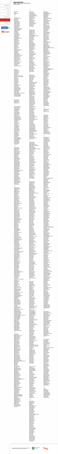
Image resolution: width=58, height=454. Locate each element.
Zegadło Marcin (31, 418)
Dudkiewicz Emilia (32, 58)
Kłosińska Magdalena (47, 199)
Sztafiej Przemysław (17, 302)
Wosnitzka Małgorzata (17, 389)
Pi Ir (29, 309)
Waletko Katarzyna (17, 336)
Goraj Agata (31, 105)
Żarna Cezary (31, 435)
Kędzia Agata (46, 180)
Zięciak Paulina (31, 425)
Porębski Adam (31, 344)
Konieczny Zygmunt (47, 215)
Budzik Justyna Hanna (47, 95)
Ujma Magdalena (46, 390)
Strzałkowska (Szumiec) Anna (18, 271)
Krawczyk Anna (46, 263)
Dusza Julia (31, 60)
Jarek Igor (30, 155)
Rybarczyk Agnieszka (47, 377)
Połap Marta (31, 335)
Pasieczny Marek (31, 296)
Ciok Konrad (16, 41)
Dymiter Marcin (31, 66)
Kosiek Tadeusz (46, 231)
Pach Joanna (31, 282)
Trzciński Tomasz (31, 392)
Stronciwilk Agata (16, 267)
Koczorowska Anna (46, 209)
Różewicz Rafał (46, 366)
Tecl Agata (30, 372)
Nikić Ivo (45, 326)
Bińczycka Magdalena (47, 56)
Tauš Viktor (31, 371)
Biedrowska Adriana (47, 46)
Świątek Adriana (16, 326)
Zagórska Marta (31, 403)
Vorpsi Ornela (46, 396)
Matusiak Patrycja (32, 218)
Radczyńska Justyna (47, 342)
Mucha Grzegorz (31, 268)
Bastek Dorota (46, 30)
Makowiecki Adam (32, 192)
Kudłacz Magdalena (47, 289)
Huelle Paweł (46, 130)
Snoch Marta (16, 231)
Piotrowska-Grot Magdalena (33, 319)
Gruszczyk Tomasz (32, 127)
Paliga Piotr (31, 286)
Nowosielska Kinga (46, 335)
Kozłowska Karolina (47, 260)
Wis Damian (16, 367)
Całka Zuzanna (16, 17)
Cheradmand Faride (17, 25)
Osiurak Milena (16, 176)
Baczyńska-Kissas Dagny (47, 13)
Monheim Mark (31, 256)
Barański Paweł (46, 22)
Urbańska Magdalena (47, 395)
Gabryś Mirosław (31, 75)
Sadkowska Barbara (17, 188)
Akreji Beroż (31, 19)
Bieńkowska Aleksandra (47, 53)
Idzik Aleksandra (16, 99)
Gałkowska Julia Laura (32, 83)
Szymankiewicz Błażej (17, 311)
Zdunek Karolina (31, 416)
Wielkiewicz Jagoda (17, 356)
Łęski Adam (16, 136)
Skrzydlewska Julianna (17, 219)
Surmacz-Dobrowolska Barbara (19, 279)
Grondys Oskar (31, 122)
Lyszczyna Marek (16, 132)
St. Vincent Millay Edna (17, 252)
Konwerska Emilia (46, 217)
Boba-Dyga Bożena (47, 65)
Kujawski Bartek (46, 292)
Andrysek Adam (31, 21)
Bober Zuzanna (46, 66)
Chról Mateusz (16, 32)
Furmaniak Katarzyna (17, 94)
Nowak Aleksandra (46, 331)
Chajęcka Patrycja (17, 23)
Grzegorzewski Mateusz (33, 131)
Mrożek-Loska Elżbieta (32, 264)
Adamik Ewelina (31, 16)
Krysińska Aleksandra (47, 272)
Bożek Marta (45, 78)
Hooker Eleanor (46, 125)
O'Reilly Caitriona (16, 149)
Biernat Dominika (46, 54)
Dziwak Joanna (31, 71)
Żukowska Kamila (32, 440)
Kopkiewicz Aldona (46, 221)
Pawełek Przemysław (32, 298)
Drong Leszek (31, 52)
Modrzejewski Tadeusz (32, 254)
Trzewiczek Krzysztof (32, 393)
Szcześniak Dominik (17, 290)
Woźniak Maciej (16, 390)
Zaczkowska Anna (32, 401)
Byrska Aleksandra (46, 105)
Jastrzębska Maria (32, 159)
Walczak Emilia (16, 334)
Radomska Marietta (47, 343)
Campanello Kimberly (17, 18)
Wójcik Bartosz (16, 392)
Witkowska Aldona (17, 373)
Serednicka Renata (17, 198)
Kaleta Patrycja (46, 143)
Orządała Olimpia (16, 173)
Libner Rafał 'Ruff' (16, 121)
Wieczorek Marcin (17, 354)
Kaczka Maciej (46, 138)
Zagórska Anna (31, 402)
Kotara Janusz (46, 242)
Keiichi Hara (45, 176)
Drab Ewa (30, 50)
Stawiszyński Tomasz (17, 260)
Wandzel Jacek (16, 339)
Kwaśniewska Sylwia (47, 304)
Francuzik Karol (16, 85)
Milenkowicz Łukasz (32, 244)
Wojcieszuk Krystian (17, 379)
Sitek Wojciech (16, 207)
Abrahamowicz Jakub (32, 13)
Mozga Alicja (31, 261)
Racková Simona (46, 340)
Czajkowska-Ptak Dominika (18, 55)
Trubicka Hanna (31, 389)
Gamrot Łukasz (31, 84)
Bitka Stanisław (46, 58)
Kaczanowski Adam (47, 137)
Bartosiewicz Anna (46, 28)
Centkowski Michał (17, 21)
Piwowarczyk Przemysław (33, 324)
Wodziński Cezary (17, 375)
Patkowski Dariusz (32, 297)
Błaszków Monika (46, 63)
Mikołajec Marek (31, 241)
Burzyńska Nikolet (46, 103)
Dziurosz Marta (31, 70)
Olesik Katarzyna (16, 161)
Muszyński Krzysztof (32, 275)
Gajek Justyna (31, 79)
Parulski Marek (31, 295)
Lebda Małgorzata (17, 109)
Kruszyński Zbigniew (47, 270)
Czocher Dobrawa (17, 62)
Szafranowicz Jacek (17, 284)
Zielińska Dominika (32, 420)
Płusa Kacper (31, 328)
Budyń (15, 14)
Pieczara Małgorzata (32, 311)
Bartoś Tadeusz (46, 29)
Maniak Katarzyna (32, 202)
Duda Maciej (31, 56)
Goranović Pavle (31, 106)
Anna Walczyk (16, 13)
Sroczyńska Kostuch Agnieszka (19, 251)
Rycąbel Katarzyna (46, 379)
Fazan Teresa (16, 71)
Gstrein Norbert (31, 134)
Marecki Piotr (31, 209)
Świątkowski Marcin (17, 327)
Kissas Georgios (46, 187)
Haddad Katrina (46, 115)
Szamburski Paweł (17, 286)
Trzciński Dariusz (31, 391)
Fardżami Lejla (16, 70)
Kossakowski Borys (46, 233)
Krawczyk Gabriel (46, 265)
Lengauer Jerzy (16, 114)
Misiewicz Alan (31, 247)
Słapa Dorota (16, 224)
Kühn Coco (45, 290)
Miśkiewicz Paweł (32, 250)
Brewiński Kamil (46, 84)
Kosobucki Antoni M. (47, 232)
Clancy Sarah (16, 44)
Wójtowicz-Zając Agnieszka (18, 395)
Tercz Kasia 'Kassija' (32, 374)
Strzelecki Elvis (16, 274)
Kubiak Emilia (46, 282)
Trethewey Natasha (32, 387)
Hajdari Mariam (46, 116)
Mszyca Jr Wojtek (32, 266)
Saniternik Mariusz (17, 193)
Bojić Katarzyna (46, 71)
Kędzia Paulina (46, 181)
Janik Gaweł (31, 153)
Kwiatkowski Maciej (46, 305)
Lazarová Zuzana (16, 108)
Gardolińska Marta (32, 86)
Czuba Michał (16, 64)
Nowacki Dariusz (46, 330)
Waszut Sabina (16, 343)
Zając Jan (30, 404)
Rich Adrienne (46, 357)
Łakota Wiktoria (16, 134)
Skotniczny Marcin (17, 214)
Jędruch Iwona (31, 168)
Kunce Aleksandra (46, 296)
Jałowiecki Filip (31, 150)
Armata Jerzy (31, 25)
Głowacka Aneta (31, 97)
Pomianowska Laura (32, 337)
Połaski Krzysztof (31, 336)
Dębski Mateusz (31, 46)
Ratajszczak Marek (46, 349)
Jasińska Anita (31, 157)
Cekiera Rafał (16, 20)
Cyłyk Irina (15, 48)
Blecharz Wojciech (46, 60)
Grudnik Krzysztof (32, 124)
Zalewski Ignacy (31, 406)
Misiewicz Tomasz (32, 248)
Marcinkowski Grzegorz (32, 207)
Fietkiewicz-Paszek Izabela (18, 75)
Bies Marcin (45, 55)
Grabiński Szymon (32, 118)
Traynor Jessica (31, 385)
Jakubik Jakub (31, 146)
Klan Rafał (45, 192)
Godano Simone (31, 98)
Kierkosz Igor (46, 183)
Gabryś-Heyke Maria (32, 76)
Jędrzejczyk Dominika (32, 169)
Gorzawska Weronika (32, 108)
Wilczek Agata (16, 361)
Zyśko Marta (31, 432)
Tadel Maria (31, 367)
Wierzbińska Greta (17, 359)
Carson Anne (16, 19)
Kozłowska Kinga (46, 259)
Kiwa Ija (45, 188)
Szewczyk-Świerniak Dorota (18, 295)
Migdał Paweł (31, 239)
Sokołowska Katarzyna (17, 237)
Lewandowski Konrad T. (17, 119)
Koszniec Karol (46, 239)
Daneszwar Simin (32, 30)
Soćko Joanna (16, 235)
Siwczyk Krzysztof (17, 209)
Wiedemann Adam (17, 355)
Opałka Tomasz (16, 169)
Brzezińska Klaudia (46, 92)
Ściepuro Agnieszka (17, 318)
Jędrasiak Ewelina (32, 167)
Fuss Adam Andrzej (17, 96)
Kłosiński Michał (46, 200)
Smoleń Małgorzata (17, 229)
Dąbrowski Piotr (31, 37)
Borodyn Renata (46, 74)
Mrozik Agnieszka (32, 263)
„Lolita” (15, 12)
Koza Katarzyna (46, 251)
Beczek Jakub (46, 36)
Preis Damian (31, 346)
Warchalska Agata (17, 342)
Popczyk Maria (31, 339)
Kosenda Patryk (46, 230)
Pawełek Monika (31, 299)
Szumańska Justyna (17, 306)
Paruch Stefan (31, 294)
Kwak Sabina (46, 303)
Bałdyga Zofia (46, 16)
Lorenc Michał (16, 127)
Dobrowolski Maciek (32, 47)
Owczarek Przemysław (17, 181)
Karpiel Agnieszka (46, 163)
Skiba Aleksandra (16, 212)
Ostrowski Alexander (17, 179)
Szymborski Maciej (17, 315)
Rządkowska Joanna (47, 383)
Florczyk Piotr (16, 79)
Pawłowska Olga (31, 306)
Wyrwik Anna (16, 403)
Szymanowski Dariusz (17, 313)
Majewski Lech (31, 190)
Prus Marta (31, 349)
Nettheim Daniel (46, 319)
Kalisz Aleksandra (46, 146)
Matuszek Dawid (31, 219)
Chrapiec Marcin (16, 30)
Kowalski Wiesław (46, 247)
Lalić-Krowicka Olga (17, 107)
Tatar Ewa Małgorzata (32, 370)
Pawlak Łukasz (31, 300)
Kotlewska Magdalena (47, 243)
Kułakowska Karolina (47, 294)
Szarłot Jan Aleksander (17, 287)
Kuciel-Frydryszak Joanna (48, 287)
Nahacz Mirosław (46, 311)
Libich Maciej (16, 120)
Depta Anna (31, 40)
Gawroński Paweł (32, 88)
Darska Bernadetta (32, 34)
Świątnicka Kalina (16, 328)
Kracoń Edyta (46, 261)
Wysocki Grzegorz (17, 404)
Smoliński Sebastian (17, 230)
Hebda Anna (45, 121)
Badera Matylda (46, 14)
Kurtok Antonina (46, 299)
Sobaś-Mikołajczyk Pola (17, 232)
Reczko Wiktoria (46, 353)
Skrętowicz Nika (16, 217)
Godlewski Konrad (32, 99)
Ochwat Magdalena (17, 153)
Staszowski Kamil (16, 258)
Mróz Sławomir (31, 265)
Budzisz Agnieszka (46, 96)
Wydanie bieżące (16, 4)
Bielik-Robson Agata (47, 52)
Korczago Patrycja (46, 223)
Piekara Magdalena (32, 312)
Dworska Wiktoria (32, 64)
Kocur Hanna (46, 208)
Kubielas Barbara (46, 284)
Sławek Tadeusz (16, 225)
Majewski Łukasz (31, 189)
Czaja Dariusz (16, 51)
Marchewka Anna (31, 205)
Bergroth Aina (46, 41)
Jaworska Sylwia (31, 160)
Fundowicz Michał (17, 93)
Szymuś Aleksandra (17, 317)
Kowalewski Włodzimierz (47, 246)
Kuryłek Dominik (46, 300)
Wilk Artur (15, 365)
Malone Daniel (31, 198)
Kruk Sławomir (46, 268)
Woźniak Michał (16, 391)
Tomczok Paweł (31, 378)
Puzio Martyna (31, 361)
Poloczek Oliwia (31, 333)
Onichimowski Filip (17, 168)
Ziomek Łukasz (31, 427)
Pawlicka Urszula (31, 301)
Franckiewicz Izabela (17, 84)
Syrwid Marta (16, 283)
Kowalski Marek (46, 248)
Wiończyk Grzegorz (17, 366)
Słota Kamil (16, 226)
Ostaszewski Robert (17, 177)
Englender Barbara (46, 109)
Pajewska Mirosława (32, 285)
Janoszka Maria (31, 154)
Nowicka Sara (46, 334)
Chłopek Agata (16, 27)
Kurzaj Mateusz (46, 301)
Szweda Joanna (16, 308)
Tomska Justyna (31, 381)
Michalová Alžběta (32, 233)
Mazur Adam (31, 221)
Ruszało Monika (46, 373)
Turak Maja (31, 394)
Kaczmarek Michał (46, 139)
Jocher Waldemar (32, 172)
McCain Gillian (31, 223)
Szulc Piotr (15, 305)
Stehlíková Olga (16, 262)
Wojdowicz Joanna (17, 382)
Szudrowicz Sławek (17, 304)
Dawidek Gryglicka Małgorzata (34, 35)
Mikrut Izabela (31, 242)
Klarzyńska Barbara (47, 193)
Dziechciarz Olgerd (32, 68)
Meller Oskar (31, 228)
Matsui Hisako (31, 217)
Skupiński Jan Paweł (17, 221)
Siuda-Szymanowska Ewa (18, 208)
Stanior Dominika (16, 255)
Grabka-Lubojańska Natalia (33, 119)
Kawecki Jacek (46, 169)
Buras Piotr (45, 100)
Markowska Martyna (32, 212)
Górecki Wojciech (32, 112)
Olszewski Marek (16, 167)
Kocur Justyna (46, 207)
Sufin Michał (16, 277)
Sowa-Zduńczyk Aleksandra (18, 248)
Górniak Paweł (31, 113)
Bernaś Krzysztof (46, 42)
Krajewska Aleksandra (47, 262)
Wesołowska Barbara (17, 348)
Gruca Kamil (31, 123)
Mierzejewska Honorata (32, 236)
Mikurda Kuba (31, 243)
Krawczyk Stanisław (47, 264)
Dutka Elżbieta (31, 61)
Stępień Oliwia (16, 264)
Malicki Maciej (31, 195)
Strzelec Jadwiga (16, 273)
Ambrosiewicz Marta (32, 20)
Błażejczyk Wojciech (47, 64)
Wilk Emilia (15, 364)
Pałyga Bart (31, 288)
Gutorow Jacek (31, 135)
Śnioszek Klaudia (16, 324)
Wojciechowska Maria (17, 378)
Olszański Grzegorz (17, 162)
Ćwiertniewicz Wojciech (17, 65)
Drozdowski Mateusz (32, 54)
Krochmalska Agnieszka (47, 267)
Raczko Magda (46, 341)
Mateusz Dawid (31, 216)
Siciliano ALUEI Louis (17, 201)
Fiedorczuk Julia (16, 74)
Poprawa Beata (31, 341)
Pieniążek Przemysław (32, 314)
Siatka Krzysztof (16, 200)
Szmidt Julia (16, 298)
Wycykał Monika (16, 402)
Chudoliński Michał (17, 34)
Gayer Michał (31, 89)
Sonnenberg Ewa (16, 243)
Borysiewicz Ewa (46, 76)
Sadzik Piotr (16, 190)
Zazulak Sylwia (31, 413)
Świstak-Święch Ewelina (17, 330)
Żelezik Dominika (31, 437)
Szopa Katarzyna (16, 301)
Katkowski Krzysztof (47, 167)
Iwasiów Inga (16, 102)
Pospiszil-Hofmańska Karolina (33, 345)
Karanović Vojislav (46, 160)
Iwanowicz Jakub (16, 100)
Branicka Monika (46, 82)
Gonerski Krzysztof (32, 103)
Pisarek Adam (31, 320)
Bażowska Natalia (46, 33)
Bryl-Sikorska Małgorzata (47, 91)
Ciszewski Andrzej (17, 43)
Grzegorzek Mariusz (32, 129)
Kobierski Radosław (47, 205)
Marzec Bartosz (31, 213)
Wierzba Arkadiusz (17, 357)
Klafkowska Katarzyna (47, 190)
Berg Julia (45, 40)
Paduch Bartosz (31, 284)
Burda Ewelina (46, 101)
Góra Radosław (31, 111)
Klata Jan (45, 194)
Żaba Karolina (31, 433)
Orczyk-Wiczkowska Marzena (18, 170)
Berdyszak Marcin (46, 39)
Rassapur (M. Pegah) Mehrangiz (49, 347)
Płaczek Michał (31, 325)
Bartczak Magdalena (47, 27)
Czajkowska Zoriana (17, 54)
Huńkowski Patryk (46, 132)
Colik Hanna (16, 46)
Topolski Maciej (31, 383)
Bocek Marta (45, 67)
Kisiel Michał (45, 186)
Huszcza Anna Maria (47, 133)
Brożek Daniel (46, 90)
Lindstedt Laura (16, 122)
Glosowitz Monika (32, 96)
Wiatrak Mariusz (16, 351)
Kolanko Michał (46, 210)
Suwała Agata (16, 282)
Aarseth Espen (31, 11)
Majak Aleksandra (32, 185)
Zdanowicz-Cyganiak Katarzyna (34, 414)
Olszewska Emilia (16, 164)
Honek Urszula (46, 124)
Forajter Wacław (16, 82)
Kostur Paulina (46, 237)
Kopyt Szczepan (46, 222)
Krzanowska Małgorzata (47, 273)
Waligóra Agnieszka (17, 337)
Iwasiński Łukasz (16, 101)
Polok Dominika (31, 334)
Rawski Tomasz (46, 350)
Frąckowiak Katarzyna (17, 89)
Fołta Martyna (16, 81)
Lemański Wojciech (17, 113)
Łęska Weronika (16, 135)
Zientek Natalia (31, 423)
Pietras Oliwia (31, 316)
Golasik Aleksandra (32, 101)
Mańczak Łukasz (31, 203)
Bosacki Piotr (46, 77)
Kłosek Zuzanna (46, 198)
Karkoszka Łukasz (46, 161)
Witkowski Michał (16, 374)
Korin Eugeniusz (46, 224)
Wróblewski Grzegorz (17, 398)
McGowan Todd (31, 224)
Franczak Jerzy (16, 86)
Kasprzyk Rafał (46, 165)
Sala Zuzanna (16, 192)
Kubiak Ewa (45, 281)
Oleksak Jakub (16, 160)
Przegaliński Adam (32, 350)
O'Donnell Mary (16, 147)
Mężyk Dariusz (31, 229)
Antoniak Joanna (31, 22)
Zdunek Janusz (31, 415)
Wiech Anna (16, 353)
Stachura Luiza (16, 253)
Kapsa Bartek (46, 157)
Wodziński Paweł (16, 376)
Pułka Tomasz (31, 360)
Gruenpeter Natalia (32, 125)
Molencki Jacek (31, 255)
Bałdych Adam (46, 15)
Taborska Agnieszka (32, 366)
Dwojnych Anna (31, 62)
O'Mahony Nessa (16, 148)
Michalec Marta (31, 232)
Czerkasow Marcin (17, 60)
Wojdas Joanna (16, 381)
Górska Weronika (31, 115)
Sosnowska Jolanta (17, 244)
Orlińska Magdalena (17, 171)
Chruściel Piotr (16, 33)
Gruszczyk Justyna (32, 126)
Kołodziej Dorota (46, 212)
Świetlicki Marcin (16, 329)
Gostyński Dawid (31, 110)
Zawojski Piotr (31, 412)
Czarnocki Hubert (16, 57)
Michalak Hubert (31, 230)
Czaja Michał (16, 52)
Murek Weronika (31, 272)
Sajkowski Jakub (16, 191)
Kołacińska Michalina (47, 211)
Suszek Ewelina (16, 281)
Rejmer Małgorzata (46, 355)
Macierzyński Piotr (32, 182)
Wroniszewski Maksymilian (18, 396)
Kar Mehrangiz (46, 158)
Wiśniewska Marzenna (17, 368)
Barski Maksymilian (46, 26)
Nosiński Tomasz (46, 327)
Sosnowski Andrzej (17, 246)
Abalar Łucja (31, 12)
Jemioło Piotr (31, 163)
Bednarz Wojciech (46, 37)
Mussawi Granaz (31, 274)
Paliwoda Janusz (31, 287)
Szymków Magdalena (17, 316)
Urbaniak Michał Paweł (47, 393)
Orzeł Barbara (16, 175)
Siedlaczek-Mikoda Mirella (18, 203)
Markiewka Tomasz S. (32, 211)
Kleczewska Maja (46, 195)
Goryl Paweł (31, 107)
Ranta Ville (45, 346)
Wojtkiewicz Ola (16, 384)
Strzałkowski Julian (17, 272)
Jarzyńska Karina (31, 156)
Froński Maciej (16, 92)
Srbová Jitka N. (16, 250)
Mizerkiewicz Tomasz (32, 251)
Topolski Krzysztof (32, 382)
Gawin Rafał (31, 87)
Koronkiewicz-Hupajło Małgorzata (49, 227)
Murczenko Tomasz (32, 271)
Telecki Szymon (31, 373)
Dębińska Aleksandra (32, 44)
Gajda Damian (31, 77)
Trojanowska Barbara (32, 388)
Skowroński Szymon (17, 216)
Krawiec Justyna (46, 266)
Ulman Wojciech (46, 391)
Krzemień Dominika (47, 274)
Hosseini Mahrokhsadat (47, 127)
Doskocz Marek (31, 49)
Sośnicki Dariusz (16, 247)
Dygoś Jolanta (31, 65)
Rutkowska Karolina (47, 375)
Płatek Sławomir (31, 326)
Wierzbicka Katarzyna (17, 358)
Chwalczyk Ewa (16, 36)
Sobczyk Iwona (16, 233)
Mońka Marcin (31, 257)
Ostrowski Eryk (16, 180)
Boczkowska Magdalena (47, 69)
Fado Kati (15, 69)
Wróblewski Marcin (17, 399)
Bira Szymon (45, 57)
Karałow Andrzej (46, 159)
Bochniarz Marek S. (47, 68)
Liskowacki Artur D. (17, 123)
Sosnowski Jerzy (16, 245)
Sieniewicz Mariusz (17, 205)
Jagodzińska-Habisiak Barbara (34, 145)
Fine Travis (15, 77)
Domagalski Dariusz (32, 48)
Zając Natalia (31, 405)
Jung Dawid (31, 175)
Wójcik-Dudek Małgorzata (18, 394)
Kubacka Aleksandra (47, 280)
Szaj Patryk (16, 285)
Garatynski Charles (32, 85)
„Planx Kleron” (16, 11)
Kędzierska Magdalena (47, 182)
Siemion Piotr (16, 204)
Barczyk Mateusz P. (47, 23)
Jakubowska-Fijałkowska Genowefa (34, 148)
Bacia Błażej (45, 11)
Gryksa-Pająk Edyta (32, 128)
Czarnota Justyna (16, 58)
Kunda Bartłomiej (46, 297)
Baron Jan (45, 24)
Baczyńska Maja (46, 12)
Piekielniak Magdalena (32, 313)
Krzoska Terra (46, 276)
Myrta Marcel (31, 277)
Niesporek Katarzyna (47, 323)
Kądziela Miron (46, 174)
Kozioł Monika (46, 256)
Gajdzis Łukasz (31, 78)
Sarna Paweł (16, 194)
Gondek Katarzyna (32, 102)
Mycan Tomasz (31, 276)
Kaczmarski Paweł (46, 140)
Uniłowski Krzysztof (46, 392)
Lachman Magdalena (17, 106)
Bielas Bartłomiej (46, 49)
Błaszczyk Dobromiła (47, 62)
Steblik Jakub (16, 261)
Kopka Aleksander (46, 220)
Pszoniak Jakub (31, 355)
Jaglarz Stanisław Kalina (33, 144)
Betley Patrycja (46, 44)
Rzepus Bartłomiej (46, 385)
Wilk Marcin (16, 363)
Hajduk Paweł (46, 117)
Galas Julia (31, 81)
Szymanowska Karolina (17, 312)
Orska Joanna (16, 172)
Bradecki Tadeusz (46, 79)
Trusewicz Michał (31, 390)
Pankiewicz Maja (31, 291)
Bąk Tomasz (45, 34)
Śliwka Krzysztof (16, 321)
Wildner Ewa (16, 362)
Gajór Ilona (31, 80)
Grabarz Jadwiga (31, 117)
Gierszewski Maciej (32, 94)
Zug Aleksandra (31, 431)
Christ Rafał (16, 31)
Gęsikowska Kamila (32, 92)
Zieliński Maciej (31, 421)
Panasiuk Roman (31, 289)
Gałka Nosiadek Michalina (33, 82)
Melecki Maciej (31, 227)
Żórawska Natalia (32, 438)
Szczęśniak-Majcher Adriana (18, 292)
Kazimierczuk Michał (47, 171)
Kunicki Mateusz (46, 298)
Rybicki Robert (46, 378)
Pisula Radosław (31, 322)
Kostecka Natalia (46, 235)
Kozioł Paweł (46, 257)
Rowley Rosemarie (46, 365)
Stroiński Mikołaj (16, 266)
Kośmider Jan (46, 241)
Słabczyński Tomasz (17, 222)
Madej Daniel (31, 184)
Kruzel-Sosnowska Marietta (48, 271)
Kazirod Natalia (46, 172)
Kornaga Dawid (46, 225)
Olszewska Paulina (17, 163)
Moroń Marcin (31, 258)
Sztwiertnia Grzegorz (17, 303)
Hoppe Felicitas (46, 126)
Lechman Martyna (17, 112)
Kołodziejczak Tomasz (47, 213)
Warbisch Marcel (16, 341)
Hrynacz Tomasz (46, 129)
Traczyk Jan (31, 384)
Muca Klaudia (31, 267)
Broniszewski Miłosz (47, 87)
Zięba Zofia (31, 424)
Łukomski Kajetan (17, 141)
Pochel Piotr (31, 329)
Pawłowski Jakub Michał (33, 307)
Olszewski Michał (16, 165)
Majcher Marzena (32, 186)
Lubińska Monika (16, 130)
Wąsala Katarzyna (17, 346)
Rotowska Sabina (46, 364)
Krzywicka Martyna (46, 278)
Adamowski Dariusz (32, 18)
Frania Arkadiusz (16, 87)
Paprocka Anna (31, 292)
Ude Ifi (45, 388)
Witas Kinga (16, 370)
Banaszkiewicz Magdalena (48, 18)
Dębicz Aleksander (32, 43)
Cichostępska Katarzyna (17, 38)
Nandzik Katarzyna (46, 312)
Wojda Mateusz (16, 380)
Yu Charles (15, 406)
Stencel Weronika (16, 263)
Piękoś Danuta (31, 318)
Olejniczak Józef (16, 159)
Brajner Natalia (46, 81)
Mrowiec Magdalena (32, 262)
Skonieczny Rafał (16, 213)
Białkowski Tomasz (46, 45)
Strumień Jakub (16, 270)
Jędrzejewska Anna (32, 170)
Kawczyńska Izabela (47, 168)
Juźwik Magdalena (32, 178)
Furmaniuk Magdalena (17, 95)
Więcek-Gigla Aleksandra (18, 360)
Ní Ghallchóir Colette (47, 321)
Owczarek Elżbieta (17, 182)
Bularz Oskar (46, 99)
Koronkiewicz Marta (47, 226)
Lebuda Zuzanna (16, 110)
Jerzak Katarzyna (32, 164)
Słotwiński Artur (16, 227)
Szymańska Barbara (17, 314)
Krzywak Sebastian (46, 277)
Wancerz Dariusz (16, 338)
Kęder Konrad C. (46, 179)
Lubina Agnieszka (16, 129)
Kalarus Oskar (46, 142)
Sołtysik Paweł (16, 241)
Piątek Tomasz (31, 310)
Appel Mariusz (31, 24)
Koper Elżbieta (46, 219)
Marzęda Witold (31, 214)
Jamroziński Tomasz (32, 151)
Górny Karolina (31, 114)
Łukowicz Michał (16, 142)
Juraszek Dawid (31, 176)
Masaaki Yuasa (31, 215)
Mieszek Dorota (31, 238)
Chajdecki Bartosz (17, 22)
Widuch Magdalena (17, 352)
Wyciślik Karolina (16, 401)
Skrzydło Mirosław (17, 220)
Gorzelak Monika (31, 109)
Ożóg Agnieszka (16, 184)
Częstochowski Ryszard (17, 61)
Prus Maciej (31, 348)
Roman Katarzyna (46, 360)
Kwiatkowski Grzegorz (47, 306)
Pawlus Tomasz (31, 304)
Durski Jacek (31, 59)
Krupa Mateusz (46, 269)
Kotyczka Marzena (46, 244)
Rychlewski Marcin (46, 380)
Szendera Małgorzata (17, 293)
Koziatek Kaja (46, 252)
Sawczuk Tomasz (16, 195)
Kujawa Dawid (46, 291)
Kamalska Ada (46, 151)
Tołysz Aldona (31, 376)
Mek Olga (30, 226)
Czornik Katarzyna (17, 63)
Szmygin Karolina (16, 299)
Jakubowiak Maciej (32, 147)
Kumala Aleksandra (46, 295)
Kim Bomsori (45, 185)
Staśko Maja (16, 259)
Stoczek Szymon (16, 265)
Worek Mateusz (16, 388)
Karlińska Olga (46, 162)
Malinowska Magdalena (32, 197)
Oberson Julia (16, 150)
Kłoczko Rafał (46, 196)
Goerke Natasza (31, 100)
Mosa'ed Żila (31, 259)
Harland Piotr (46, 119)
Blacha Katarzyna (46, 59)
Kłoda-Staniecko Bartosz (47, 197)
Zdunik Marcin (31, 417)
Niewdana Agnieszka (47, 325)
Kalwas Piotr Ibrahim (47, 148)
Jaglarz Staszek (31, 143)
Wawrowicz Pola (16, 344)
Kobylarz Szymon (46, 206)
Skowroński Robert (17, 215)
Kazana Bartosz (46, 170)
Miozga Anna (31, 246)
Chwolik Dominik (16, 37)
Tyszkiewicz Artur (31, 397)
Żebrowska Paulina (32, 436)
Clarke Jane (16, 45)
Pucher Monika (31, 357)
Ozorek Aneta (16, 183)
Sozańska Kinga (16, 249)
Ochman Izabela (16, 152)
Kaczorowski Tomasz (47, 141)
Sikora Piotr (16, 206)
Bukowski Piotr (46, 98)
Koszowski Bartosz (46, 240)
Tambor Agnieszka (32, 368)
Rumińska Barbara (46, 370)
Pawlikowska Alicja (32, 303)
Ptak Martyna (31, 356)
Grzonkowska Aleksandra (33, 133)
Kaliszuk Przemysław (47, 147)
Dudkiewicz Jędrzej (32, 57)
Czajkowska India (16, 53)
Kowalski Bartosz (46, 249)
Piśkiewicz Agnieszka (32, 323)
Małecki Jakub (31, 201)
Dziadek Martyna (31, 67)
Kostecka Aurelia (46, 234)
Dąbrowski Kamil (31, 36)
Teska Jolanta (31, 375)
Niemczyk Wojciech (47, 322)
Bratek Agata (46, 83)
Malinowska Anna (32, 196)
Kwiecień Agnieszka (47, 307)
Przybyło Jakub (31, 353)
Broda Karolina (46, 85)
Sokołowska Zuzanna (17, 236)
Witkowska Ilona (16, 372)
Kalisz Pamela (46, 145)
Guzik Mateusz (31, 136)
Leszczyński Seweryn (17, 116)
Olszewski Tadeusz (17, 166)
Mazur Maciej (31, 222)
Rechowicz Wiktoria (47, 352)
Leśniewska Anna (16, 117)
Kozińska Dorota (46, 254)
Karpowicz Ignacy (46, 164)
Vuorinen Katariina (46, 397)
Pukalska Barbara (32, 359)
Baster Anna (45, 31)
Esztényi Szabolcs (46, 111)
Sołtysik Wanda (16, 242)
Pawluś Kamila (31, 305)
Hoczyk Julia (45, 123)
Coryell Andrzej (16, 47)
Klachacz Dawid (46, 189)
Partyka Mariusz (31, 293)
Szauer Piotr (16, 288)
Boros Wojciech (46, 75)
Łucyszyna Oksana (17, 139)
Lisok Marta (16, 124)
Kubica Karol (45, 283)
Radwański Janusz (46, 344)
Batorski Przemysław (47, 32)
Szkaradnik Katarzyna (17, 296)
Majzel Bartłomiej (31, 191)
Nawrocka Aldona (46, 316)
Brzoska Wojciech (46, 93)
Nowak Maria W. (46, 332)
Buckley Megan (46, 94)
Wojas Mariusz (16, 377)
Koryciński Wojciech (47, 229)
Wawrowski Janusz (17, 345)
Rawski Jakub (46, 351)
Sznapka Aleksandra (17, 300)
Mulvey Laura (31, 270)
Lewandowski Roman (17, 118)
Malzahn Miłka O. (32, 200)
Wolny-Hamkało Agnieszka (18, 387)
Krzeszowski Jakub (46, 275)
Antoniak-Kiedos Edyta (32, 23)
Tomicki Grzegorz (32, 380)
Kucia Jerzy (45, 285)
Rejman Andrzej (46, 354)
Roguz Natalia (46, 358)
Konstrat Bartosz (46, 216)
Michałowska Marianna (32, 234)
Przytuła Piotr (31, 354)
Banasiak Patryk (46, 17)
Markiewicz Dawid (32, 210)
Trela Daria (31, 386)
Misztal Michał (31, 249)
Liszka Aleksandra (17, 126)
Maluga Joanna (31, 199)
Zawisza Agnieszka (32, 411)
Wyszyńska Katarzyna (17, 405)
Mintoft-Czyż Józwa (32, 245)
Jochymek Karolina (32, 173)
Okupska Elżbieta (16, 158)
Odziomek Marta (16, 155)
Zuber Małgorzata (32, 429)
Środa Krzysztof (16, 325)
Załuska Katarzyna (32, 407)
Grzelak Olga (31, 132)
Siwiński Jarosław (16, 210)
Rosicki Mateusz (46, 361)
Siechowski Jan (16, 202)
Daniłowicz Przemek (32, 33)
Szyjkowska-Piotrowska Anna (18, 309)
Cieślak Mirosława (17, 40)
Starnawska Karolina (17, 257)
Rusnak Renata (46, 372)
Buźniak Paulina (46, 104)
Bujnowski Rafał (46, 97)
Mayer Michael (31, 220)
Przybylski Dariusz (32, 351)
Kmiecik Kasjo (46, 201)
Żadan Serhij (31, 434)
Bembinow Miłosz (46, 38)
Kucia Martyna (46, 286)
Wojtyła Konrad (16, 385)
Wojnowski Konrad (17, 383)
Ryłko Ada (45, 381)
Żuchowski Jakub (31, 439)
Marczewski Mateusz (32, 208)
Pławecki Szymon (32, 327)
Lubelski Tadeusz (16, 128)
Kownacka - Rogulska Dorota (48, 250)
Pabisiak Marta (31, 281)
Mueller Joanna (31, 269)
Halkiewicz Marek (46, 118)
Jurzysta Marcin (31, 177)
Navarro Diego (46, 313)
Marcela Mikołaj (31, 204)
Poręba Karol (31, 343)
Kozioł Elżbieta (46, 255)
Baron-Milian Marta (46, 25)
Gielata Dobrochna (32, 93)
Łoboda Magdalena (17, 137)
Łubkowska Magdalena (17, 138)
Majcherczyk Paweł (32, 187)
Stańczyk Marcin (16, 256)
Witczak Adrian (16, 371)
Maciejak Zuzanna (32, 181)
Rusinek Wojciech (46, 371)
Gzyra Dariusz (31, 138)
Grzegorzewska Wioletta (33, 130)
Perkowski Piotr (31, 308)
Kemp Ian (45, 177)
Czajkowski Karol (16, 56)
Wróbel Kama (16, 397)
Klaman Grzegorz (46, 191)
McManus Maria (31, 225)
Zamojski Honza (31, 408)
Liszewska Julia (16, 125)
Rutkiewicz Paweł (46, 374)
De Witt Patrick (31, 38)
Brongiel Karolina (46, 86)
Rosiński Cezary (46, 362)
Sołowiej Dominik (16, 240)
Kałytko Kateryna (46, 150)
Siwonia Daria (16, 211)
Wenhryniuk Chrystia (17, 347)
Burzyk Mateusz (46, 102)
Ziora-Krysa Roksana (32, 428)
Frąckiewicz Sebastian (17, 88)
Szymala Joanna (16, 310)
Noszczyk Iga (46, 328)
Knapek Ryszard (46, 203)
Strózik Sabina (16, 268)
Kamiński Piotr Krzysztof (47, 154)
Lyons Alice (15, 131)
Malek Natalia (31, 193)
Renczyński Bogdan (47, 356)
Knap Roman (46, 202)
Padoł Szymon (31, 283)
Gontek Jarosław (31, 104)
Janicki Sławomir (31, 152)
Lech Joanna (16, 111)
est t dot (45, 110)
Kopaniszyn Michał (46, 218)
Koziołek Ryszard (46, 258)
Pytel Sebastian (31, 362)
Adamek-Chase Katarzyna (33, 15)
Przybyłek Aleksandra (32, 352)
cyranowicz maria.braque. (18, 49)
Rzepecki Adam (46, 384)
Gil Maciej (30, 95)
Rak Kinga (45, 345)
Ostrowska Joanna (17, 178)
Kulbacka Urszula (46, 293)
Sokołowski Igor (16, 238)
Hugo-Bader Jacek (46, 131)
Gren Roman (31, 121)
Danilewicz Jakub (32, 31)
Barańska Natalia (46, 21)
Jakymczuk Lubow (32, 149)
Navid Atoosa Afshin (47, 314)
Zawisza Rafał (31, 410)
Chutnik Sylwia (16, 35)
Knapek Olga (46, 204)
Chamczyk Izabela (17, 24)
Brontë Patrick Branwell (47, 89)
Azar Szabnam (31, 26)
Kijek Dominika (46, 184)
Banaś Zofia (45, 19)
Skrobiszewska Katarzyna (18, 218)
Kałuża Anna (45, 149)
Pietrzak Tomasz (31, 317)
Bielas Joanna (46, 48)
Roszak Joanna (46, 363)
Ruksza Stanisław (46, 369)
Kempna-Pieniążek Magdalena (48, 178)
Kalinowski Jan (46, 144)
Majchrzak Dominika (32, 188)
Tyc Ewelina (31, 396)
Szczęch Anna (16, 291)
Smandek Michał (16, 228)
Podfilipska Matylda (32, 330)
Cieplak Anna (16, 39)
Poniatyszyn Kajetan (32, 338)
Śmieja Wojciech (16, 322)
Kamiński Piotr (46, 153)
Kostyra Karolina (46, 238)
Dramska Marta (31, 51)
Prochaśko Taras (31, 347)
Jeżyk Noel (31, 166)
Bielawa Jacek (46, 50)
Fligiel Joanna (16, 78)
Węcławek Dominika (17, 349)
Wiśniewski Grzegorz (17, 369)
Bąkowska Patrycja (46, 35)
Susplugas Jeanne (17, 280)
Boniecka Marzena (46, 73)
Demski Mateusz (31, 39)
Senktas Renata (16, 197)
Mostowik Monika (31, 260)
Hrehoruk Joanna (46, 128)
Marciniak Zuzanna (32, 206)
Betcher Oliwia (46, 43)
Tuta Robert (31, 395)
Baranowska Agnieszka (47, 20)
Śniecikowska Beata (17, 323)
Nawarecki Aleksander (47, 315)
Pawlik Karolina (31, 302)
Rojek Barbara (46, 359)
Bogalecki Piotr (46, 70)
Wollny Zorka (16, 386)
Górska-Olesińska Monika (33, 116)
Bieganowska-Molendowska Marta (49, 47)
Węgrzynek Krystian (17, 350)
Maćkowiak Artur (31, 183)
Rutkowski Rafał (46, 376)
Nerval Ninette (46, 318)
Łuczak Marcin (16, 140)
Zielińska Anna (31, 419)
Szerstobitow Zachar (17, 294)
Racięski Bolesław (46, 339)
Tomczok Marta (31, 379)
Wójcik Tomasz (16, 393)
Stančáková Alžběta (17, 254)
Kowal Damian (46, 245)
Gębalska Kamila (31, 90)
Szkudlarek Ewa (16, 297)
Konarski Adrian (46, 214)
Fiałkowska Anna (16, 72)
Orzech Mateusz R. (17, 174)
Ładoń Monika (16, 133)
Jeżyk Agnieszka (31, 165)
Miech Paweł (31, 235)
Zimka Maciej (31, 426)
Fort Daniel (15, 83)
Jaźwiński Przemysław (32, 162)
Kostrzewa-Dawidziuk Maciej (48, 236)
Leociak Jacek (16, 115)
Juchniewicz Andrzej (32, 174)
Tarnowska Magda (32, 369)
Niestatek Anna (46, 324)
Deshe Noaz (31, 42)
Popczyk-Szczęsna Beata (33, 340)
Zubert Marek (31, 430)
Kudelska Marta (46, 288)
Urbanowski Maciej (46, 394)
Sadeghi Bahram (16, 187)
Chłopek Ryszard (16, 26)
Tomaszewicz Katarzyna (33, 377)
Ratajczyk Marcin (46, 348)
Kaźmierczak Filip (46, 173)
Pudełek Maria (31, 358)
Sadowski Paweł (16, 189)
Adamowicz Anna (31, 17)
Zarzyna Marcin (31, 409)
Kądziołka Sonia (46, 175)
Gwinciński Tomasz (32, 137)
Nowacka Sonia (46, 329)
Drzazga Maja (31, 55)
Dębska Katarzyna (32, 45)
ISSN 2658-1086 (21, 3)
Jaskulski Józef (31, 158)
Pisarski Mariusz (31, 321)
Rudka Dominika (46, 368)
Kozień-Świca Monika (47, 253)
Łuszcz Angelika (16, 143)
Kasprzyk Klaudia (46, 166)
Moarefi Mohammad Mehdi (33, 253)
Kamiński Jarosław (46, 152)
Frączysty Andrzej (17, 90)
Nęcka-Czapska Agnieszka (48, 320)
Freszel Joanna (16, 91)
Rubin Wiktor (46, 367)
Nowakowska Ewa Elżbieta (48, 333)
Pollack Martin (31, 332)
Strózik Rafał (16, 269)
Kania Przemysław (46, 155)
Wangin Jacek (16, 340)
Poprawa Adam (31, 342)
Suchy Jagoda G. (16, 276)
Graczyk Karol (31, 120)
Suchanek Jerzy (16, 275)
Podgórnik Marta (31, 331)
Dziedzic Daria (31, 69)
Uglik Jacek (45, 389)
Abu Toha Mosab (31, 14)
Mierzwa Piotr (31, 237)
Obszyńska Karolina (17, 151)
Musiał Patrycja (31, 273)
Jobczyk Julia (31, 171)
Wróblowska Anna (17, 400)
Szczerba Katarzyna (17, 289)
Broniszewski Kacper (47, 88)
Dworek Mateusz (31, 63)
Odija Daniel (16, 154)
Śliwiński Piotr (16, 320)
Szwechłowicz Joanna (17, 307)
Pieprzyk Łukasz (31, 315)
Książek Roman (46, 279)
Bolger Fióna (45, 72)
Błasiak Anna (46, 61)
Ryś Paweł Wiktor (46, 382)
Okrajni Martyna (16, 157)
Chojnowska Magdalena (17, 29)
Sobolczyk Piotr (16, 234)
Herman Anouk (46, 122)
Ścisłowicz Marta (16, 319)
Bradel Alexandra (46, 80)
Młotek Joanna (31, 252)
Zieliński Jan (31, 422)
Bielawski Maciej (46, 51)
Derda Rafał (31, 41)
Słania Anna (16, 223)
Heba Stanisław (46, 120)
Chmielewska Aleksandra (18, 28)
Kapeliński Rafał (46, 156)
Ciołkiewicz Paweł (17, 42)
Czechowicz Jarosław (17, 59)
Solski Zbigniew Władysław (18, 239)
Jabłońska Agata (31, 142)
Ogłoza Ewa (16, 156)
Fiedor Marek (16, 73)
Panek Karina (31, 290)
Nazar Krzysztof (46, 317)
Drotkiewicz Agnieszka (32, 53)
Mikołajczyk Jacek (32, 240)
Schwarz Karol (16, 196)
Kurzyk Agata (46, 302)
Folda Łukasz (16, 80)
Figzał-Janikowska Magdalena (18, 76)
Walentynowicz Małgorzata (18, 335)
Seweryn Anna (16, 199)
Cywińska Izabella (17, 50)
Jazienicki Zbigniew (32, 161)
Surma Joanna (16, 278)
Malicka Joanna (31, 194)
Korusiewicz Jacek (46, 228)
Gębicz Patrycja (31, 91)
